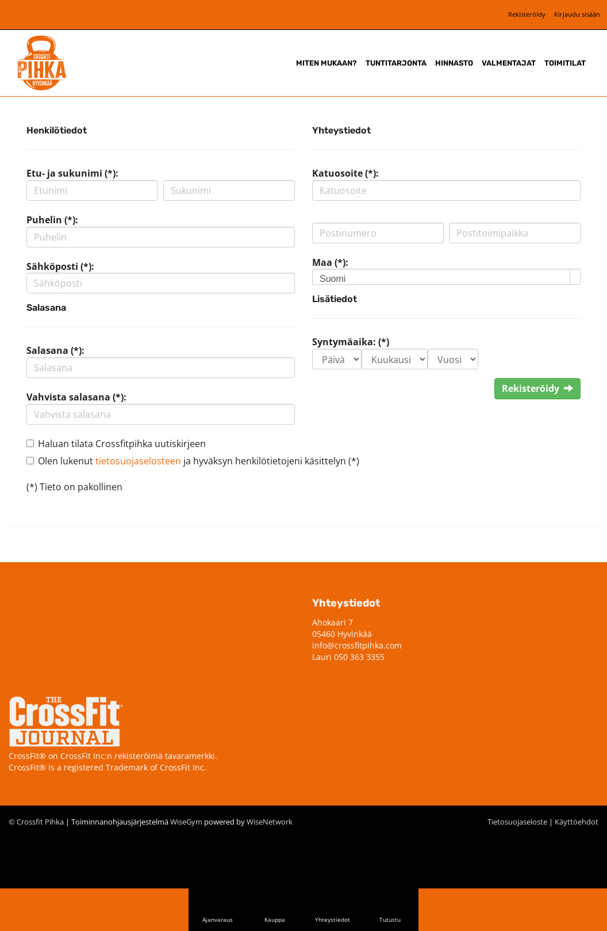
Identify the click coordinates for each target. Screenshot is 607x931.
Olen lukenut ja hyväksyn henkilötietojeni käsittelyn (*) (198, 461)
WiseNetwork (270, 821)
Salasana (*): (55, 350)
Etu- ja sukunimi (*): (72, 173)
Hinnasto (454, 63)
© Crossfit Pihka (36, 821)
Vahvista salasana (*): (76, 397)
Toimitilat (565, 63)
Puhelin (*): (52, 219)
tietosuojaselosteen (138, 461)
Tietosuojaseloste (517, 821)
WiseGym (186, 821)
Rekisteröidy (526, 14)
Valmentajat (509, 63)
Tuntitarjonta (396, 63)
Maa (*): (330, 262)
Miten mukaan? (326, 63)
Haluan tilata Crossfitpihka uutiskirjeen (122, 443)
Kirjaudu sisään (577, 14)
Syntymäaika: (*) (350, 341)
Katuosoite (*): (345, 173)
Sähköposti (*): (60, 266)
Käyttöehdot (576, 821)
